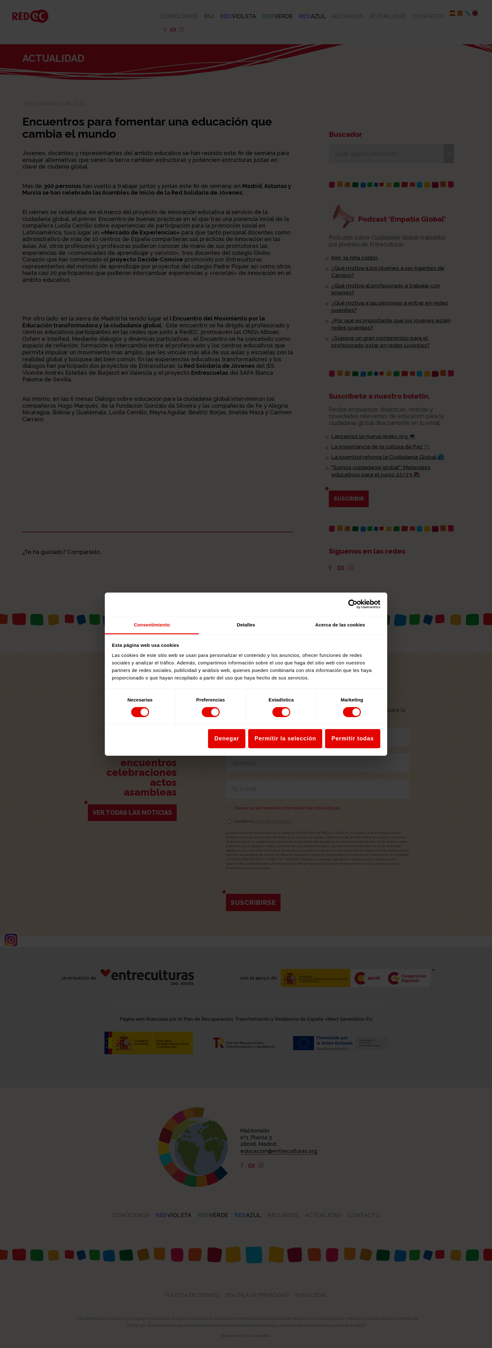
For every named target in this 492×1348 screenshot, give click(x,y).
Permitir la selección (285, 738)
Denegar (226, 738)
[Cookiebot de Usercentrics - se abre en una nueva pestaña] (352, 604)
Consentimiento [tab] (152, 624)
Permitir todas (352, 738)
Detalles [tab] (246, 624)
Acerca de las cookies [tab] (340, 624)
